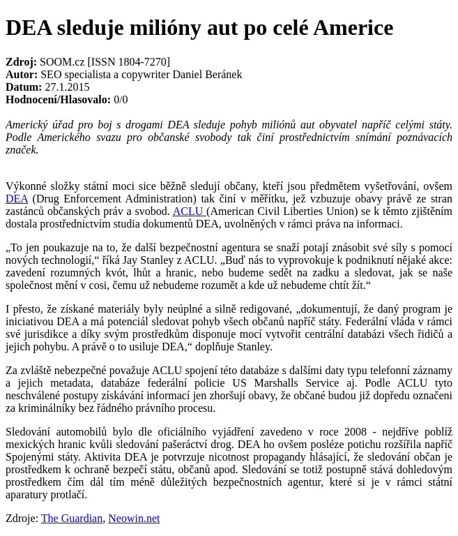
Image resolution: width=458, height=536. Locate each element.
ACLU (189, 211)
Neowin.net (134, 518)
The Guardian (71, 518)
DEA (17, 198)
